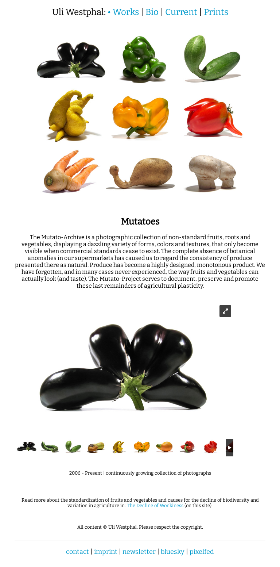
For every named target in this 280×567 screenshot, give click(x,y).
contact (77, 552)
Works (126, 12)
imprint (105, 552)
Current (181, 12)
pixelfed (202, 552)
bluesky (172, 552)
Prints (216, 12)
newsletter (139, 552)
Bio (152, 12)
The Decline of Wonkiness (155, 505)
